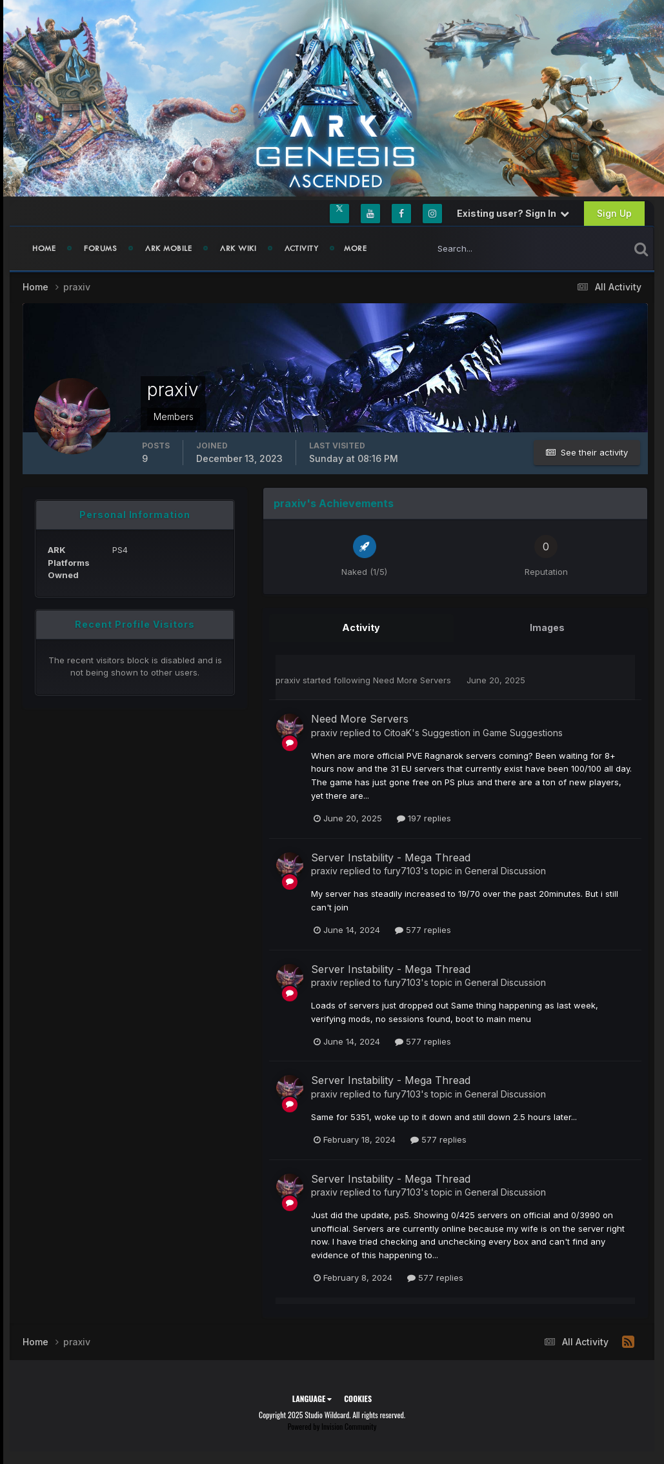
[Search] (486, 248)
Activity (301, 248)
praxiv (288, 679)
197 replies (424, 817)
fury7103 (402, 870)
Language (312, 1397)
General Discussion (505, 870)
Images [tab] (547, 627)
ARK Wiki (238, 248)
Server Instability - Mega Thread (390, 856)
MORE (355, 248)
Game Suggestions (523, 732)
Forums (100, 248)
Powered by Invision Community (332, 1425)
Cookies (358, 1397)
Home (43, 248)
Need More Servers (413, 679)
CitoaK (398, 732)
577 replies (423, 929)
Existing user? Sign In (513, 213)
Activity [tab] (361, 627)
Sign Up (614, 213)
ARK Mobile (168, 248)
